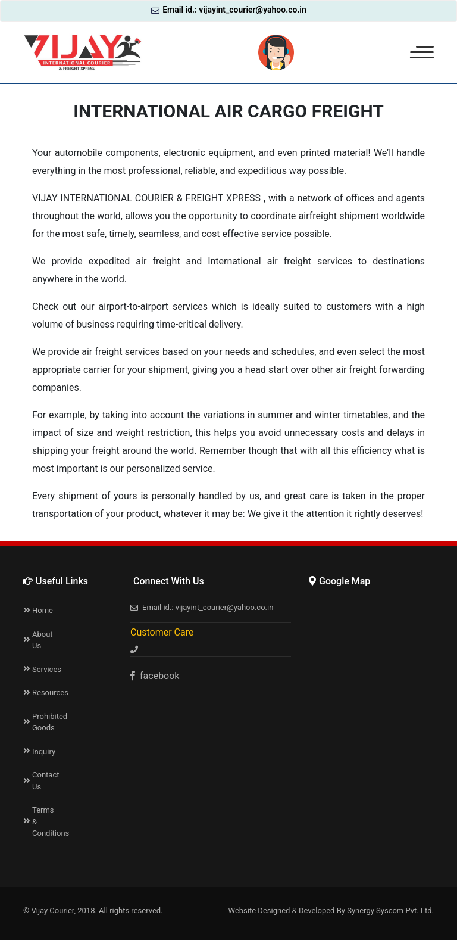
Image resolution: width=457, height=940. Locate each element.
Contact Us (45, 780)
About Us (42, 640)
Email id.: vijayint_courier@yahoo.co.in (228, 9)
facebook (154, 675)
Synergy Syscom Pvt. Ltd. (390, 910)
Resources (45, 692)
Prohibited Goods (45, 722)
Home (42, 610)
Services (45, 669)
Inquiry (43, 751)
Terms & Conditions (45, 821)
